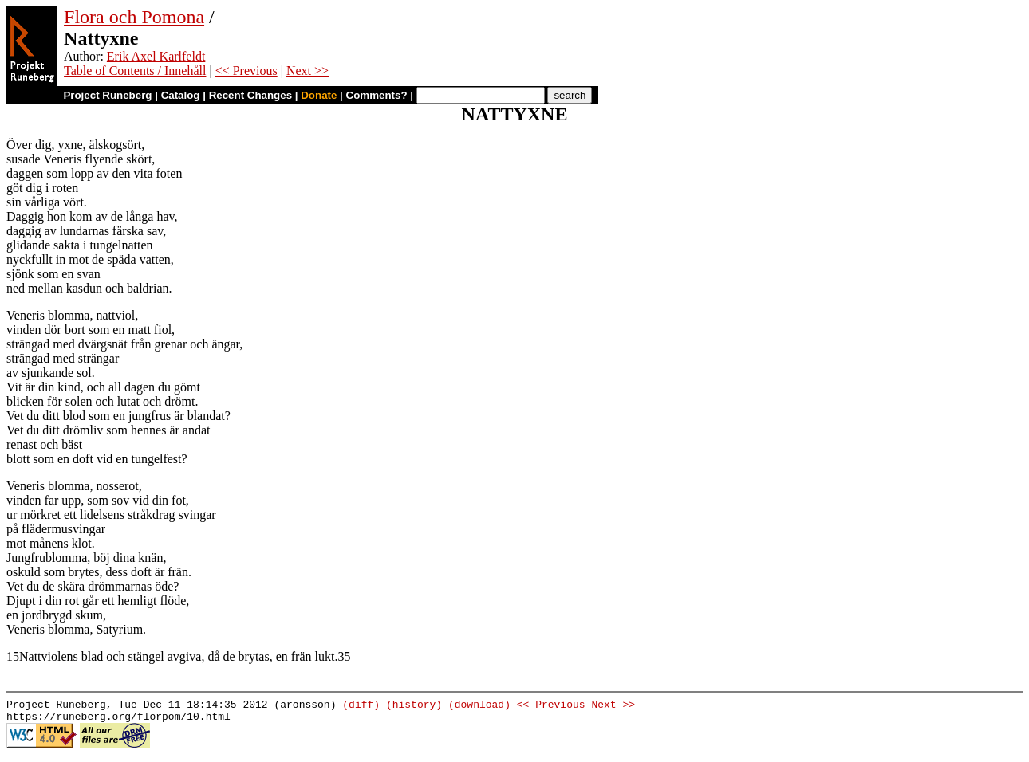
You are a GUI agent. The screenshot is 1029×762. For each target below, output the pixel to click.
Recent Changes (250, 95)
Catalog (180, 95)
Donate (319, 95)
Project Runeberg (107, 95)
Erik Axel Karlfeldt (156, 56)
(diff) (361, 706)
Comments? (377, 95)
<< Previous (246, 70)
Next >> (307, 70)
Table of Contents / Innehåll (135, 70)
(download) (479, 706)
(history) (414, 706)
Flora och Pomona (134, 16)
